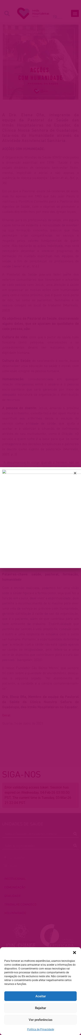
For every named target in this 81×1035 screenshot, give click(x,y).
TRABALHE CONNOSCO (20, 904)
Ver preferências (40, 1020)
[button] (74, 952)
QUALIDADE (12, 896)
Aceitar (40, 996)
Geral (6, 715)
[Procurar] (75, 833)
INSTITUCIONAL (15, 878)
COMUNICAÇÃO (14, 887)
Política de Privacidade (40, 1029)
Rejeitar (40, 1008)
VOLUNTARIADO (15, 913)
